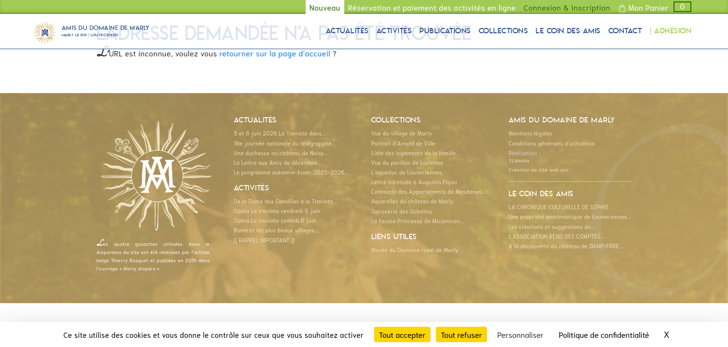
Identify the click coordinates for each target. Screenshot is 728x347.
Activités (394, 31)
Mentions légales (531, 133)
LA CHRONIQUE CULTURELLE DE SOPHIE (559, 206)
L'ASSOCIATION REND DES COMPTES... (557, 236)
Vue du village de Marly (401, 133)
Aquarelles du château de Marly (412, 201)
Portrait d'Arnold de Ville (403, 143)
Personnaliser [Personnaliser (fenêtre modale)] (520, 334)
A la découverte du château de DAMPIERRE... (566, 245)
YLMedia (519, 160)
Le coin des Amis (568, 31)
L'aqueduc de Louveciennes (406, 172)
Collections (503, 31)
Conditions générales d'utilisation (552, 143)
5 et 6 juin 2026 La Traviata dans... (280, 133)
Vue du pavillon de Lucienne (407, 162)
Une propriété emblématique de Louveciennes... (570, 216)
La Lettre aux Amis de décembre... (277, 162)
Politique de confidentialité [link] (604, 334)
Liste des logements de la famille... (415, 152)
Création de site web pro (539, 169)
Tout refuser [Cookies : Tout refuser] (461, 334)
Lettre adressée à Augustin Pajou (414, 181)
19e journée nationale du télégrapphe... (285, 143)
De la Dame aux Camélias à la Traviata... (285, 201)
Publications (445, 31)
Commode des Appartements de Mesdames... (429, 191)
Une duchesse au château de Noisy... (281, 152)
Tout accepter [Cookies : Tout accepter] (402, 334)
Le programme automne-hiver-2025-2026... (291, 172)
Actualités (347, 31)
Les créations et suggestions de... (552, 226)
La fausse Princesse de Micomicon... (417, 220)
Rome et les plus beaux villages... (276, 230)
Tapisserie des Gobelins (401, 211)
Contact (625, 31)
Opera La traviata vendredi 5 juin (277, 210)
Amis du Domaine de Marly (106, 32)
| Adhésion (670, 31)
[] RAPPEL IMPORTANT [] (264, 240)
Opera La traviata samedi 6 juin (275, 220)
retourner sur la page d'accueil (274, 53)
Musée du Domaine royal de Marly (414, 249)
